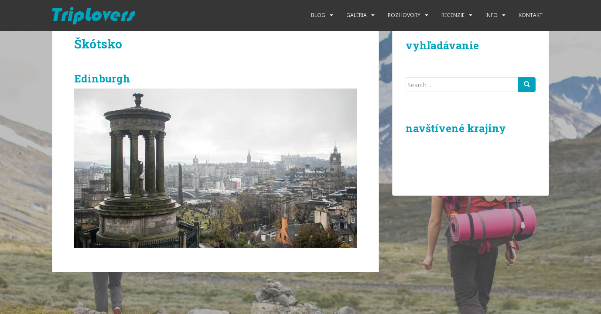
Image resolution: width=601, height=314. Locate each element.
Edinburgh (102, 78)
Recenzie (452, 15)
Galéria (356, 15)
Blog (318, 15)
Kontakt (531, 15)
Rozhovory (404, 15)
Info (491, 15)
